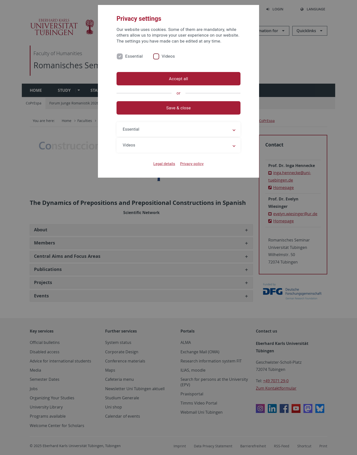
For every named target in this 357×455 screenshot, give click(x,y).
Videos (168, 56)
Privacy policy (192, 164)
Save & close (178, 107)
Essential (134, 56)
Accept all (178, 78)
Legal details (164, 164)
